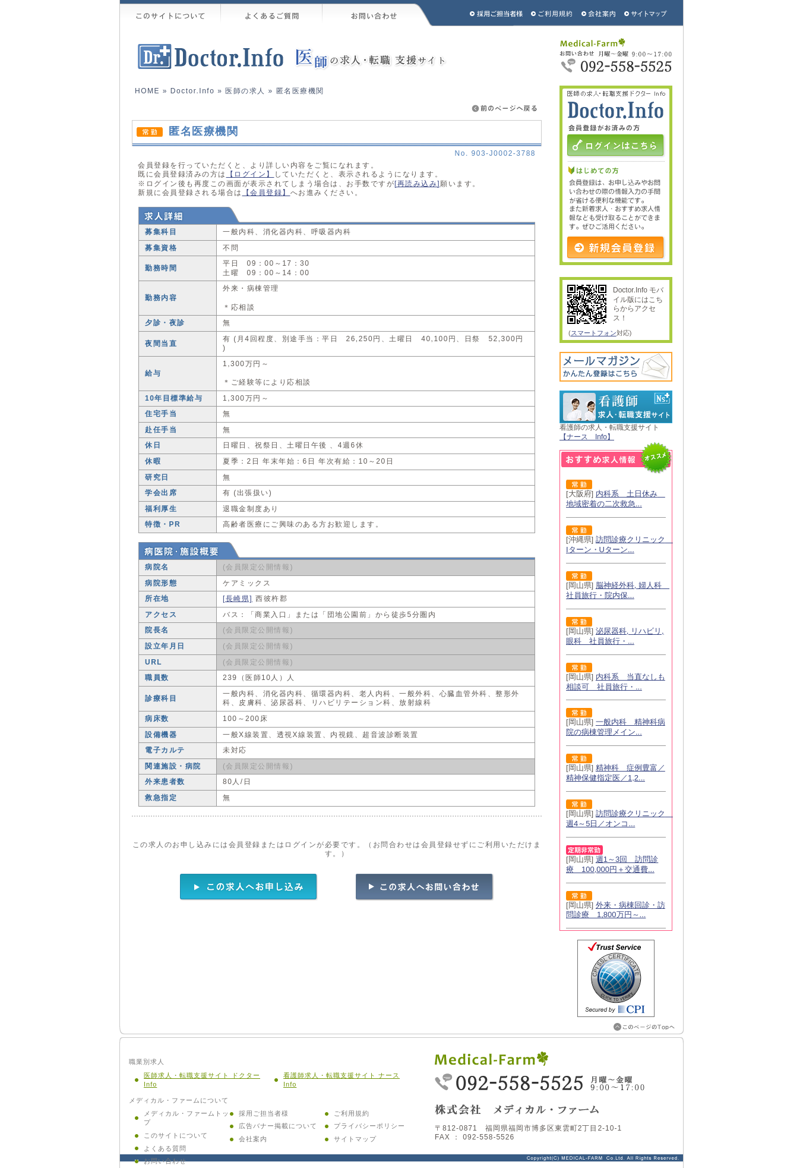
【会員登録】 (266, 192)
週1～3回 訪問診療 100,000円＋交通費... (612, 864)
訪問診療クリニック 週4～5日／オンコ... (619, 818)
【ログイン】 (250, 174)
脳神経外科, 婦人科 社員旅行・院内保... (617, 590)
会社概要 (599, 13)
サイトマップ (646, 13)
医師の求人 (245, 91)
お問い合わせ (378, 13)
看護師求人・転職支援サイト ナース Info (341, 1080)
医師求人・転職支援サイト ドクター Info (202, 1080)
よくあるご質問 (272, 13)
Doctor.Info (192, 91)
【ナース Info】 (586, 437)
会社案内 (253, 1138)
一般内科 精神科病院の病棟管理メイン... (615, 726)
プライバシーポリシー (369, 1125)
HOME (147, 91)
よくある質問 (165, 1148)
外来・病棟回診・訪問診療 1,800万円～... (615, 910)
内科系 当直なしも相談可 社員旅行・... (615, 681)
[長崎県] (237, 598)
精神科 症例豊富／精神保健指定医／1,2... (615, 772)
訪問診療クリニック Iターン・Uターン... (619, 544)
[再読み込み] (417, 184)
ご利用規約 (553, 13)
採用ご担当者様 (480, 13)
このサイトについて (170, 13)
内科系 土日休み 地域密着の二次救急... (615, 498)
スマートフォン (594, 332)
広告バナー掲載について (278, 1125)
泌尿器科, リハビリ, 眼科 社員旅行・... (615, 636)
